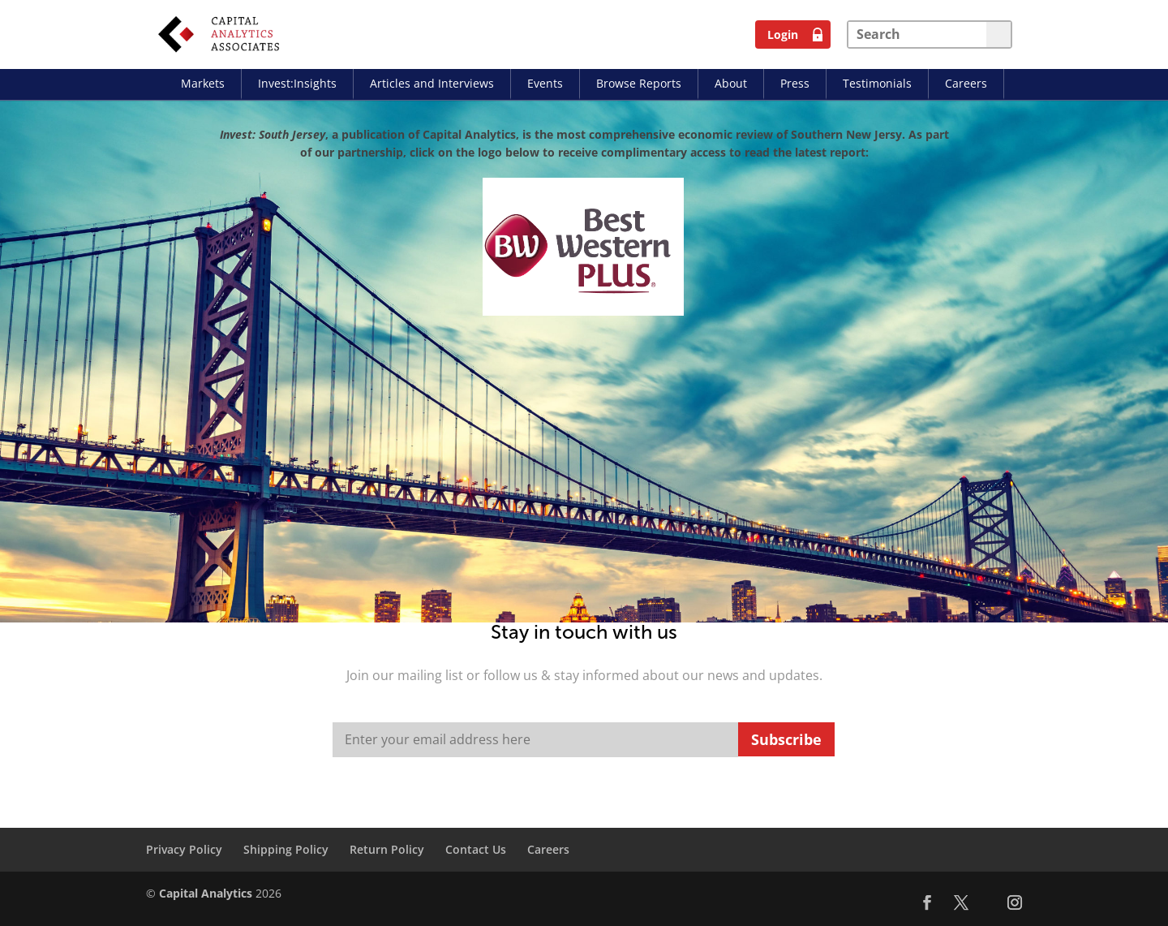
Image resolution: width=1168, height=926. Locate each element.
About (731, 83)
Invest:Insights (297, 83)
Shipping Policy (285, 849)
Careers (966, 83)
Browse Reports (638, 83)
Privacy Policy (184, 849)
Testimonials (877, 83)
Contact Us (475, 849)
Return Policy (387, 849)
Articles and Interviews (432, 83)
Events (545, 83)
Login (782, 34)
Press (794, 83)
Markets (203, 83)
